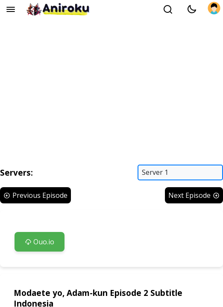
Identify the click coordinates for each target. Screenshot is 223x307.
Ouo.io (39, 241)
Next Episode (194, 195)
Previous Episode (35, 195)
